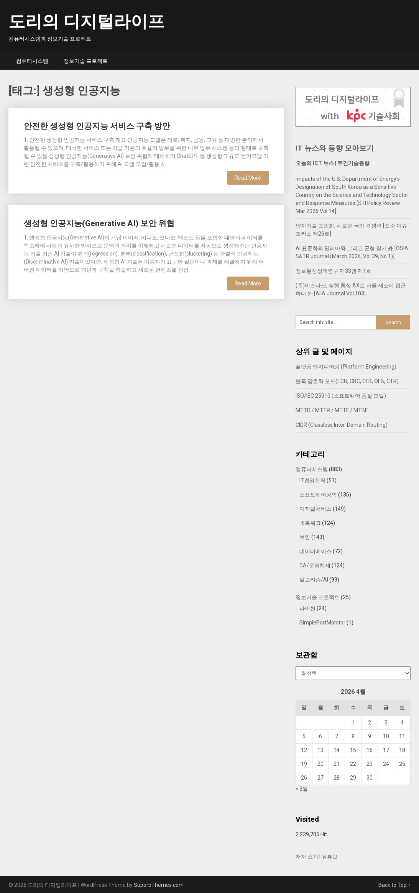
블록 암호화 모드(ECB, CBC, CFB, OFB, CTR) (347, 381)
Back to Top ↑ (394, 885)
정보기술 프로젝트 (86, 61)
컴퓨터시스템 (32, 61)
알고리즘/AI (313, 580)
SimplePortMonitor (322, 622)
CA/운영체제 (314, 565)
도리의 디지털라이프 (86, 21)
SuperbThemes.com (159, 885)
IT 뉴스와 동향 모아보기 (335, 148)
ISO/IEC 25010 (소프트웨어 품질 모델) (341, 396)
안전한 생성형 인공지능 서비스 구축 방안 (97, 126)
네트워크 (310, 523)
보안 (304, 537)
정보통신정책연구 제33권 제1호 (333, 271)
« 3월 (302, 789)
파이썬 (307, 608)
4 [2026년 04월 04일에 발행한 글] (402, 722)
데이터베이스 (315, 551)
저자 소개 (307, 857)
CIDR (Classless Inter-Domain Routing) (342, 425)
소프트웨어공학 (318, 495)
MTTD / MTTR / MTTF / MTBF (332, 410)
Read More (248, 178)
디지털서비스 (315, 509)
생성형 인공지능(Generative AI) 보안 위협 (99, 223)
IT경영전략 (312, 480)
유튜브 (330, 857)
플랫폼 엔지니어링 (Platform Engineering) (346, 367)
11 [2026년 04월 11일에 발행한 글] (402, 736)
